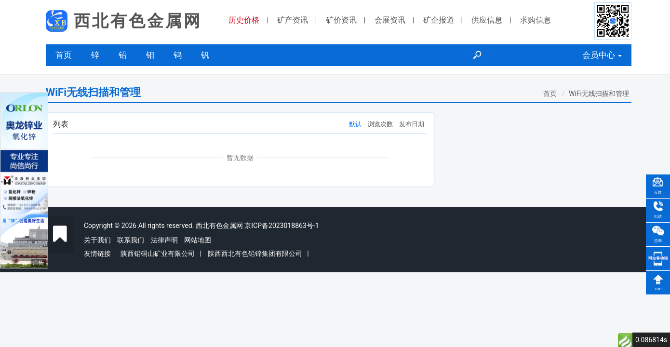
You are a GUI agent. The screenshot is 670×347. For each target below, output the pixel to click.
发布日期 (411, 124)
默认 (355, 124)
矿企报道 (438, 20)
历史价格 (243, 20)
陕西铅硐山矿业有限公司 (158, 253)
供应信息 (486, 20)
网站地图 (197, 240)
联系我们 (130, 240)
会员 (602, 55)
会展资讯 (390, 20)
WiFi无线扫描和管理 (599, 93)
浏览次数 (380, 124)
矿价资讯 (341, 20)
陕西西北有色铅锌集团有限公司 (255, 253)
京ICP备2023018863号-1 (281, 225)
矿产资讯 (292, 20)
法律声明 (164, 240)
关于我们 (97, 240)
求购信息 (535, 20)
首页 (63, 55)
